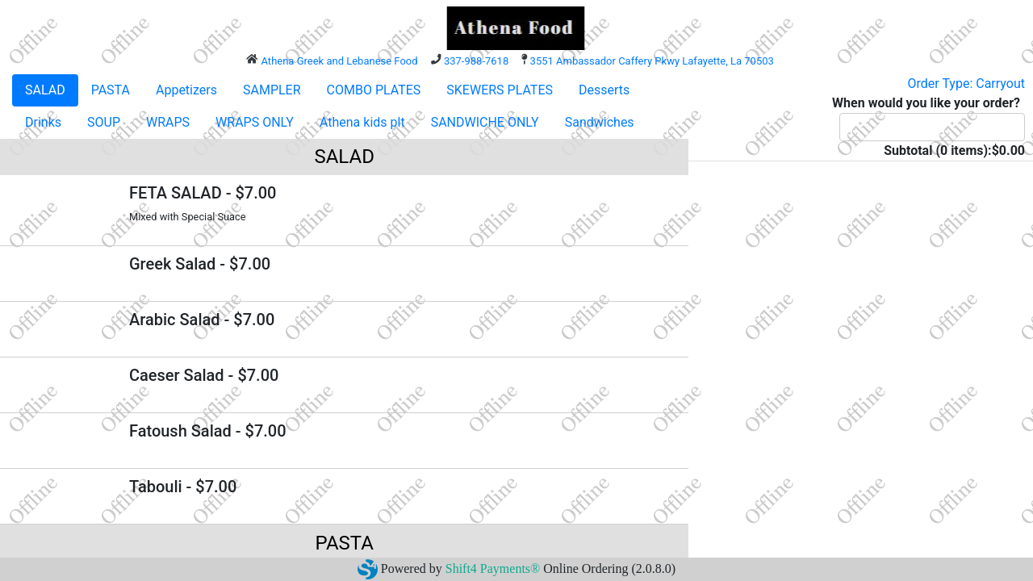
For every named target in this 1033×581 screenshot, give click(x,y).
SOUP (103, 122)
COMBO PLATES (374, 90)
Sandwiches (599, 122)
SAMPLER (272, 90)
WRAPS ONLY (254, 122)
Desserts (604, 90)
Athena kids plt (362, 122)
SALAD (45, 90)
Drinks (43, 122)
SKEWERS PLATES (499, 90)
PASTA (110, 90)
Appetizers (186, 90)
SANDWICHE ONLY (485, 122)
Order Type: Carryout (966, 83)
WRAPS (168, 122)
